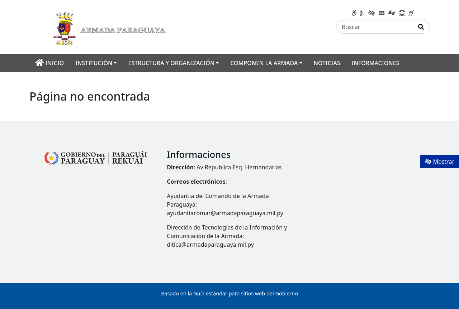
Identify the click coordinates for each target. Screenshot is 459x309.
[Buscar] (374, 27)
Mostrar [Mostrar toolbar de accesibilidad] (439, 161)
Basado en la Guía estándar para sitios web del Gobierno (229, 293)
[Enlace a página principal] (111, 26)
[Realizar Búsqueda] (421, 27)
